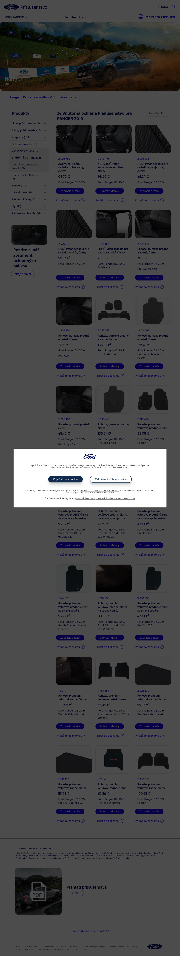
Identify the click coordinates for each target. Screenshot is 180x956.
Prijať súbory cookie (65, 479)
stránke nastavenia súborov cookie (99, 491)
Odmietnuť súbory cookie (111, 479)
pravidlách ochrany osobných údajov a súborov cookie (105, 498)
